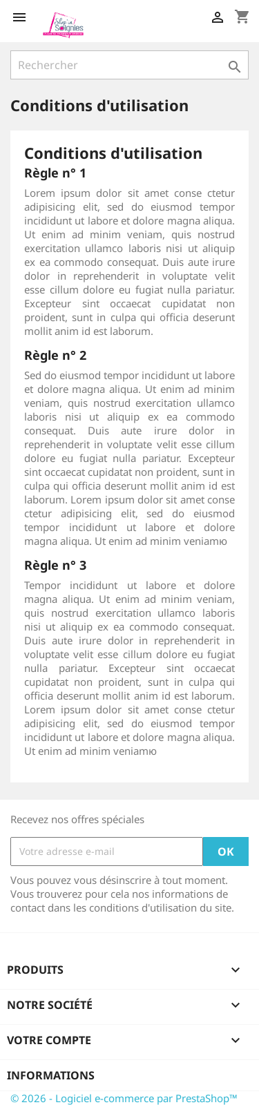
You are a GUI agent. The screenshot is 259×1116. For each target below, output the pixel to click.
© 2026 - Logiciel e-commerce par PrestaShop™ (124, 1098)
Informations (51, 1075)
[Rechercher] (129, 64)
